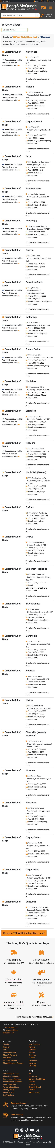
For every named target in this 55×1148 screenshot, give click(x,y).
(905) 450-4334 (40, 422)
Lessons (32, 1050)
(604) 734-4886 (40, 816)
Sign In (6, 1044)
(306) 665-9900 (40, 296)
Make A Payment (10, 1055)
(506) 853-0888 (40, 784)
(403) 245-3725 (40, 881)
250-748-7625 (39, 264)
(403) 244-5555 (40, 135)
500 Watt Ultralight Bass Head (25, 37)
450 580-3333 (39, 232)
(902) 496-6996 (40, 649)
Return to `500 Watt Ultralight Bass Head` (24, 933)
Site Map (32, 1084)
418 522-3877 (39, 518)
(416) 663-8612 (40, 486)
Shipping (32, 1066)
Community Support (11, 1074)
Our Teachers (8, 1095)
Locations (33, 1076)
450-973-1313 (39, 167)
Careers (32, 1082)
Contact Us (5, 1)
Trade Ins (32, 1055)
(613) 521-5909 (40, 548)
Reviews (32, 1090)
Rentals (32, 1047)
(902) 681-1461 (40, 66)
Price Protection (9, 1084)
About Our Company (11, 1076)
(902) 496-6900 (40, 711)
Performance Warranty (12, 1079)
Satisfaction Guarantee (12, 1082)
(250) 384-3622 (40, 100)
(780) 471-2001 (40, 583)
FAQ (30, 1074)
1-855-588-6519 (10, 1027)
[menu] (50, 6)
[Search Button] (37, 15)
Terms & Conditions (11, 1087)
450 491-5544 (39, 202)
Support (32, 1058)
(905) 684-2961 (40, 615)
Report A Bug (34, 1092)
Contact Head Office (37, 1079)
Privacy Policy (8, 1090)
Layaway (32, 1063)
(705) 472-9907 (40, 392)
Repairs (32, 1052)
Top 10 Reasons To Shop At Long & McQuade (35, 1017)
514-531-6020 (39, 913)
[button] (41, 6)
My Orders (7, 1058)
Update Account (9, 1052)
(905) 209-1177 (40, 749)
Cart (4, 1050)
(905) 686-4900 (40, 454)
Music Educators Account (13, 1063)
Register (6, 1047)
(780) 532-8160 (40, 360)
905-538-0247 (39, 682)
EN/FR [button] (50, 1)
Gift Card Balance (10, 1060)
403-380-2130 (39, 328)
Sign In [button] (37, 1)
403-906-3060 (39, 851)
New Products (34, 1044)
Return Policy (8, 1092)
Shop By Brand (35, 1087)
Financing (33, 1060)
